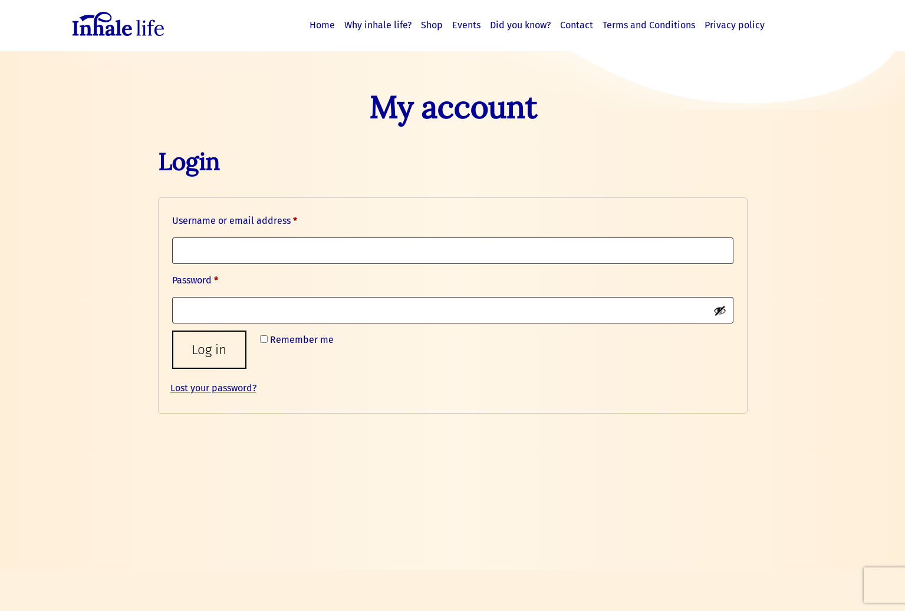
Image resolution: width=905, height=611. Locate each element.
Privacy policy (735, 25)
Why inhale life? (378, 25)
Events (466, 25)
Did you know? (520, 25)
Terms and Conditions (649, 25)
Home (322, 25)
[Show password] (719, 310)
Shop (432, 25)
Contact (576, 25)
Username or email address (254, 219)
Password (215, 278)
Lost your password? (213, 388)
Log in (209, 350)
